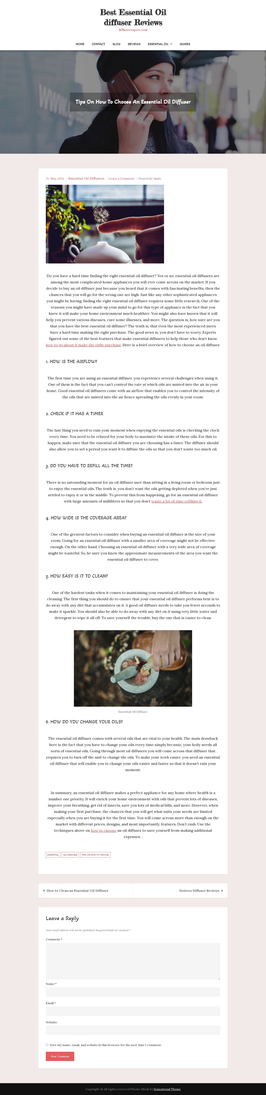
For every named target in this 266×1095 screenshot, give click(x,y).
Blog (116, 44)
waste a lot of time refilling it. (176, 501)
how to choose (103, 830)
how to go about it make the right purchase (83, 345)
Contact (98, 44)
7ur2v (157, 178)
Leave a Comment (121, 178)
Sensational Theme (167, 1089)
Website (51, 1022)
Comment (54, 939)
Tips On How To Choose (95, 855)
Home (80, 44)
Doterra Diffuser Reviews (199, 890)
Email (51, 1003)
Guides (185, 44)
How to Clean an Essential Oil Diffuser (77, 890)
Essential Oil (158, 44)
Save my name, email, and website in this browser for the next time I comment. (106, 1044)
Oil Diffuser (70, 855)
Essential (53, 855)
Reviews (134, 44)
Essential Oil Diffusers (86, 178)
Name (51, 984)
